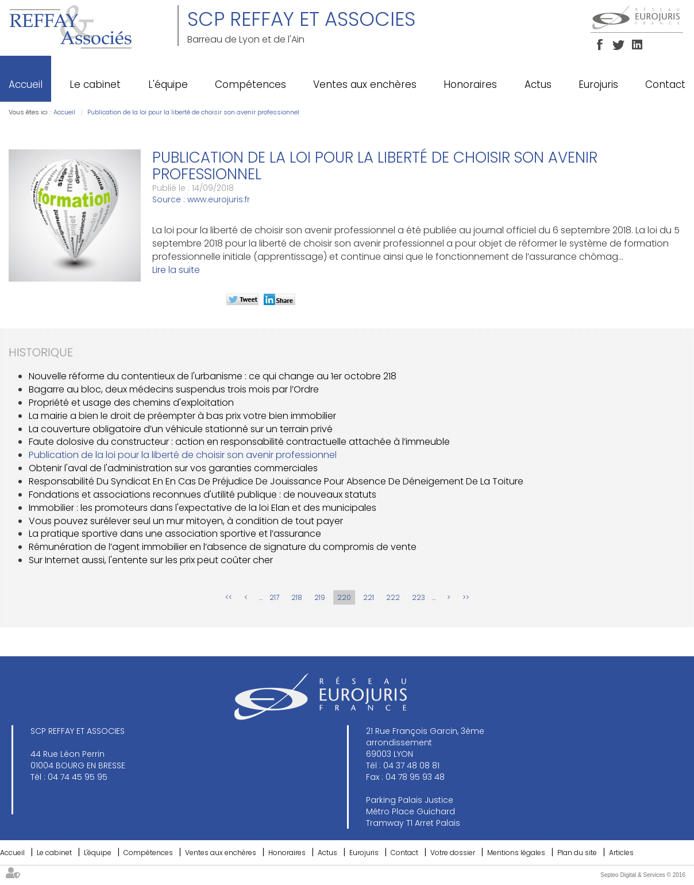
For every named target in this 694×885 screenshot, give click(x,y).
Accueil (26, 84)
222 (393, 597)
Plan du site (577, 852)
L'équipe (168, 84)
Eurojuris (598, 84)
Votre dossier (452, 852)
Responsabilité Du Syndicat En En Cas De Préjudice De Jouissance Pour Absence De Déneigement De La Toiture (276, 481)
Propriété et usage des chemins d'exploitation (131, 402)
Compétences (250, 84)
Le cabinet (95, 84)
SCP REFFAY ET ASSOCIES (301, 19)
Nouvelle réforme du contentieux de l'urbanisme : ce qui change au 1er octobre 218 (212, 376)
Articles (621, 852)
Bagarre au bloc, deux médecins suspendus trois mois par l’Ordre (174, 389)
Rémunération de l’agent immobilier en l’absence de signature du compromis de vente (223, 546)
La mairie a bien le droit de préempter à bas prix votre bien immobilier (182, 415)
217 (274, 597)
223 (418, 597)
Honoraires (470, 84)
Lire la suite (176, 269)
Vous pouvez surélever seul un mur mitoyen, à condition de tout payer (186, 521)
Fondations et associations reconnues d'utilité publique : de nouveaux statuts (202, 494)
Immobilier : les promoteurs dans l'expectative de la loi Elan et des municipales (202, 507)
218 (296, 597)
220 (344, 597)
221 (368, 597)
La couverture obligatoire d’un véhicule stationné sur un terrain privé (181, 429)
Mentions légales (516, 852)
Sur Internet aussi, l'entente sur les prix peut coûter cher (151, 560)
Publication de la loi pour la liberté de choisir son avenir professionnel (193, 112)
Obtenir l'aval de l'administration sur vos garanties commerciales (173, 468)
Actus (538, 84)
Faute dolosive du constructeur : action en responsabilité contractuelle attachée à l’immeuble (239, 441)
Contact (665, 84)
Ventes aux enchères (365, 84)
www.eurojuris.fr (218, 199)
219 (319, 597)
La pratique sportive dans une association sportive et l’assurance (175, 533)
